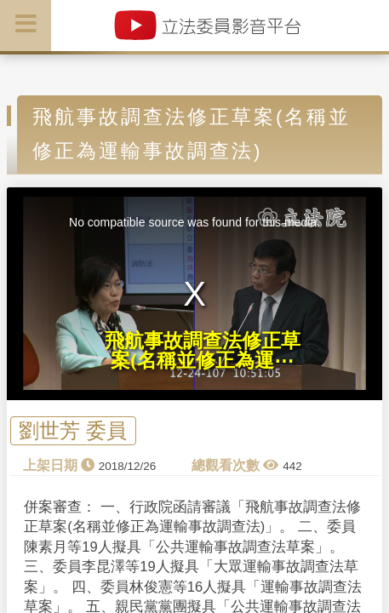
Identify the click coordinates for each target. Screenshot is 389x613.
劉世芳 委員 (73, 430)
